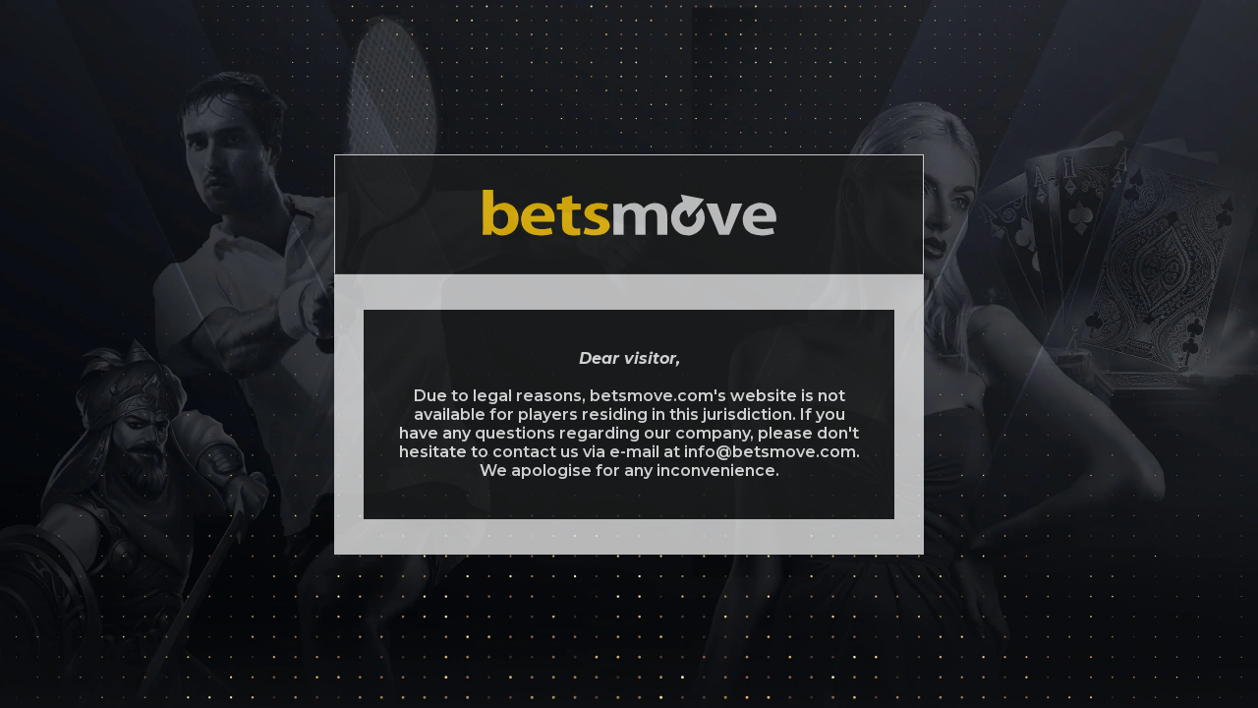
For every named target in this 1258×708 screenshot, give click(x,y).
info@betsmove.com (770, 451)
